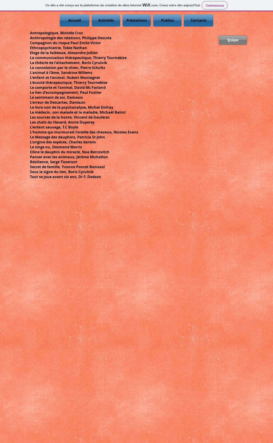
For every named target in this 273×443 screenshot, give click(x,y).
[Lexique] (233, 39)
